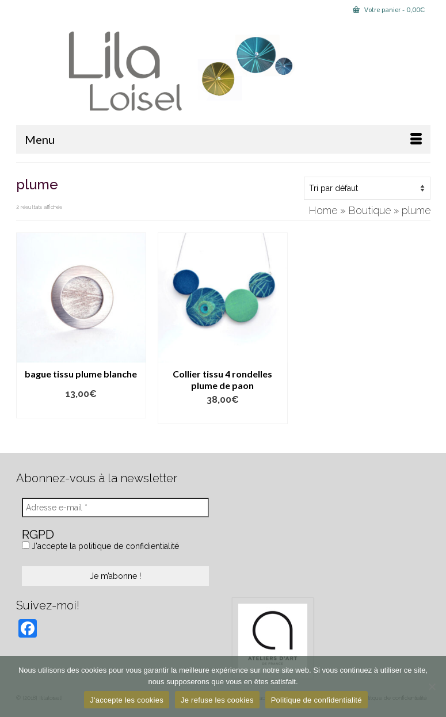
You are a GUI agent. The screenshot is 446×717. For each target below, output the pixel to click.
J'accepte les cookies (126, 700)
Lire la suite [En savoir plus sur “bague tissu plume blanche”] (81, 410)
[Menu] (223, 139)
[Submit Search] (24, 9)
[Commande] (367, 188)
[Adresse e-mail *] (115, 507)
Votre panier (389, 9)
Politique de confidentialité (316, 700)
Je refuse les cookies (217, 700)
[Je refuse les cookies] (431, 686)
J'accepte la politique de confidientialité (100, 546)
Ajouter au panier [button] (222, 415)
